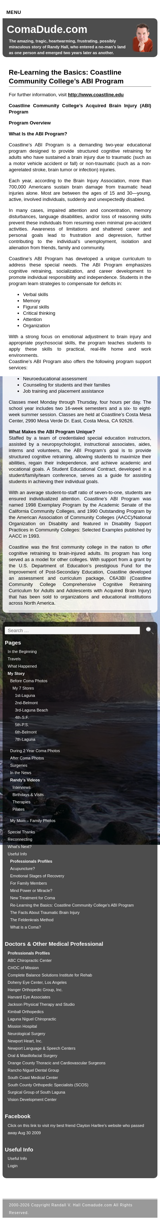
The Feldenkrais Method (32, 920)
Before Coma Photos (28, 681)
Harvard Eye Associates (29, 997)
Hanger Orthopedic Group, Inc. (35, 989)
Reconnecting (20, 839)
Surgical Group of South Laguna (36, 1092)
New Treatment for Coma (32, 898)
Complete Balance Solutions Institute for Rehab (50, 975)
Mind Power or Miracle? (31, 890)
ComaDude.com (47, 29)
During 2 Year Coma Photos (35, 750)
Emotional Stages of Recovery (37, 876)
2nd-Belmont (26, 703)
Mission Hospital (22, 1026)
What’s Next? (19, 846)
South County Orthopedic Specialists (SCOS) (48, 1085)
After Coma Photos (27, 758)
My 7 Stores (23, 688)
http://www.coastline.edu (96, 94)
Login (13, 1166)
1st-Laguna (25, 695)
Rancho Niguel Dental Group (33, 1070)
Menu (13, 12)
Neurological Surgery (26, 1033)
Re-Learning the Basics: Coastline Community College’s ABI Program (72, 905)
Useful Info (17, 854)
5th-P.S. (22, 724)
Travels (14, 659)
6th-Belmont (26, 732)
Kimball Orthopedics (25, 1011)
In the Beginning (22, 651)
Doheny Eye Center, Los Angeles (37, 982)
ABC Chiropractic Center (30, 960)
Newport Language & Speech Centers (41, 1048)
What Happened (22, 666)
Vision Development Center (32, 1099)
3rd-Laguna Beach (31, 710)
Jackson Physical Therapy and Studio (41, 1004)
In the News (20, 772)
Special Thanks (21, 832)
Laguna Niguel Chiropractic (32, 1019)
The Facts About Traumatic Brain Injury (45, 912)
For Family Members (28, 883)
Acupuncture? (22, 868)
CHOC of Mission (23, 968)
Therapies (21, 802)
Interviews (21, 787)
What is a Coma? (25, 927)
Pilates (18, 809)
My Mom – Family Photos (33, 820)
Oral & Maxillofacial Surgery (32, 1055)
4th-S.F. (22, 717)
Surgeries (18, 765)
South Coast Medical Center (33, 1077)
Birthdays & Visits (27, 794)
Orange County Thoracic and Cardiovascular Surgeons (57, 1063)
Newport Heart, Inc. (25, 1041)
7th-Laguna (25, 739)
